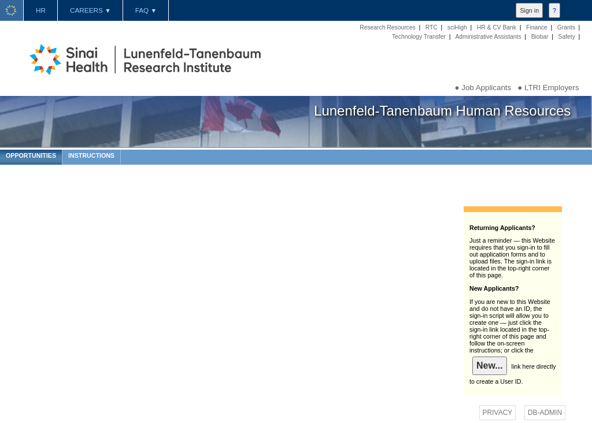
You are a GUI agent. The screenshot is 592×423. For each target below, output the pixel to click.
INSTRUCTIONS (91, 155)
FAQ (146, 10)
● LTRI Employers (548, 87)
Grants (566, 27)
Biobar (540, 37)
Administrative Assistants (488, 37)
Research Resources (387, 27)
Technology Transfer (419, 37)
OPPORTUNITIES (31, 155)
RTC (432, 27)
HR (41, 10)
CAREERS (90, 10)
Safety (566, 37)
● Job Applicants (482, 87)
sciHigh (457, 27)
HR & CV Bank (496, 27)
